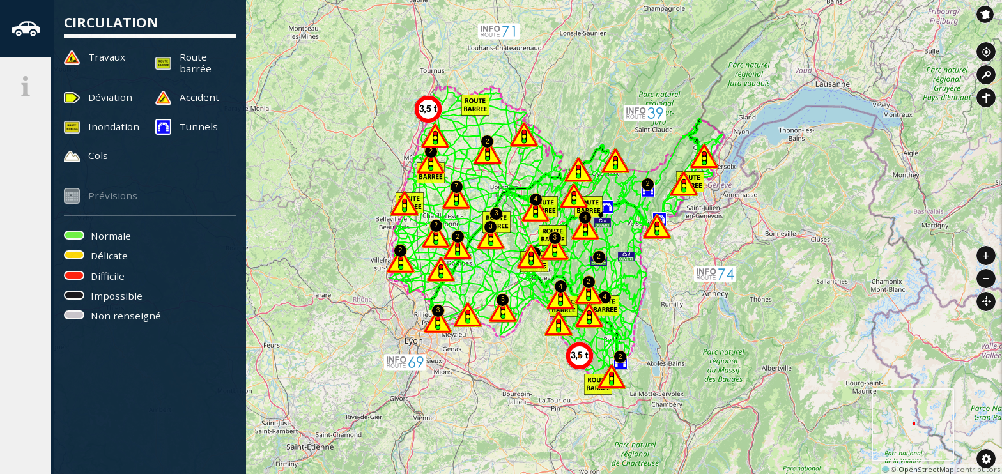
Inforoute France (985, 14)
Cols (98, 155)
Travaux (106, 56)
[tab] (25, 28)
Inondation (113, 126)
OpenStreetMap (926, 469)
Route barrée (196, 62)
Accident (199, 97)
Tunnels (199, 126)
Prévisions (112, 195)
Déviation (110, 97)
